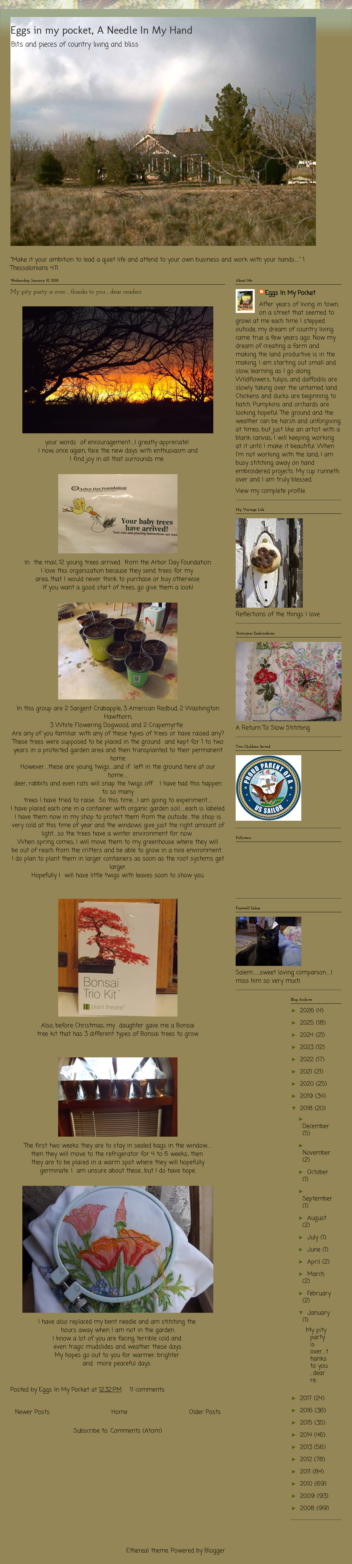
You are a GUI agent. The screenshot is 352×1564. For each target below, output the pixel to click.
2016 (307, 1410)
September (317, 1198)
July (313, 1237)
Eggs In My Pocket (290, 293)
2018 (307, 1108)
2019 (307, 1096)
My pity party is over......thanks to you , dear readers (75, 292)
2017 (307, 1398)
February (319, 1293)
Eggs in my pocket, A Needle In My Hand (101, 30)
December (315, 1126)
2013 (307, 1447)
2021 (307, 1071)
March (315, 1274)
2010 (307, 1484)
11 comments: (148, 1389)
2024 (308, 1035)
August (316, 1218)
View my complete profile (270, 491)
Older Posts (205, 1412)
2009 (308, 1496)
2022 (308, 1059)
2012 (307, 1459)
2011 (306, 1471)
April (314, 1262)
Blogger (215, 1550)
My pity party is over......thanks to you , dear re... (317, 1355)
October (317, 1172)
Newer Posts (32, 1412)
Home (119, 1412)
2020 (308, 1084)
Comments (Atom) (136, 1431)
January (318, 1313)
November (316, 1153)
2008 (308, 1508)
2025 (308, 1023)
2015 (307, 1423)
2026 (308, 1010)
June (314, 1249)
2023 (308, 1047)
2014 (307, 1435)
